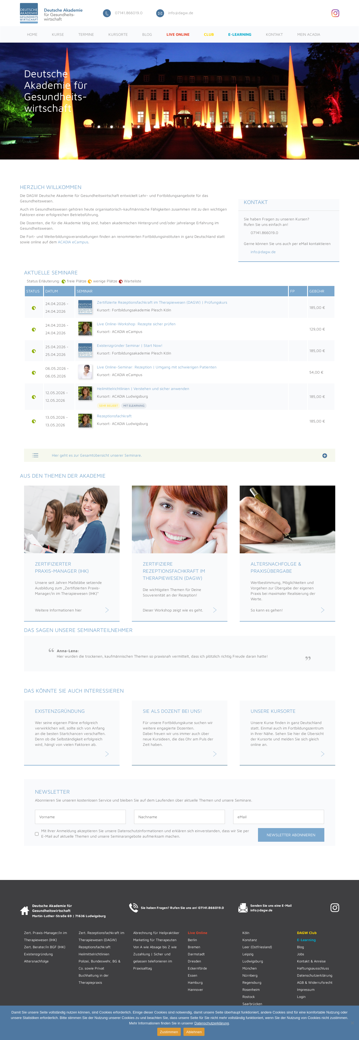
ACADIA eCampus (73, 242)
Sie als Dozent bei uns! (172, 711)
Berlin (192, 940)
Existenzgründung (60, 711)
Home (32, 34)
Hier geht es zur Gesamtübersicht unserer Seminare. (97, 455)
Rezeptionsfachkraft (114, 415)
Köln (245, 932)
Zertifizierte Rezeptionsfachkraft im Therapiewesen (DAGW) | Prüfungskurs (162, 302)
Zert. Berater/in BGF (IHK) (44, 947)
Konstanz (249, 940)
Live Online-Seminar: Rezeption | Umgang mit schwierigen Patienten (156, 367)
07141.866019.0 (123, 12)
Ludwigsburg (252, 961)
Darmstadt (196, 954)
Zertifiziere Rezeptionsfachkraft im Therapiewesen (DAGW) (174, 571)
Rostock (248, 996)
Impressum (306, 989)
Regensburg (251, 982)
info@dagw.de (174, 12)
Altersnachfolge (36, 961)
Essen (192, 975)
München (249, 968)
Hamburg (195, 982)
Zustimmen (169, 1032)
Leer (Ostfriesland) (257, 947)
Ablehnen (194, 1032)
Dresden (194, 961)
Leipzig (247, 954)
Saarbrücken (252, 1003)
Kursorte (118, 34)
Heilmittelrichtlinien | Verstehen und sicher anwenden (143, 388)
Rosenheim (251, 989)
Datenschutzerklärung (314, 975)
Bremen (194, 947)
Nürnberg (249, 975)
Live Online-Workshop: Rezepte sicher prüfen (136, 323)
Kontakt (274, 34)
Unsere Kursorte (273, 711)
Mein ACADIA (308, 34)
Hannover (195, 989)
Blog (147, 34)
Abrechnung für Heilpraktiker (156, 932)
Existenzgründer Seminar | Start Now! (129, 345)
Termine (86, 34)
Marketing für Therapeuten (154, 940)
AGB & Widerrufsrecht (315, 982)
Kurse (58, 34)
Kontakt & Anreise (311, 961)
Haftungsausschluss (313, 968)
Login (301, 996)
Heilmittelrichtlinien (94, 954)
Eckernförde (197, 968)
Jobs (300, 954)
